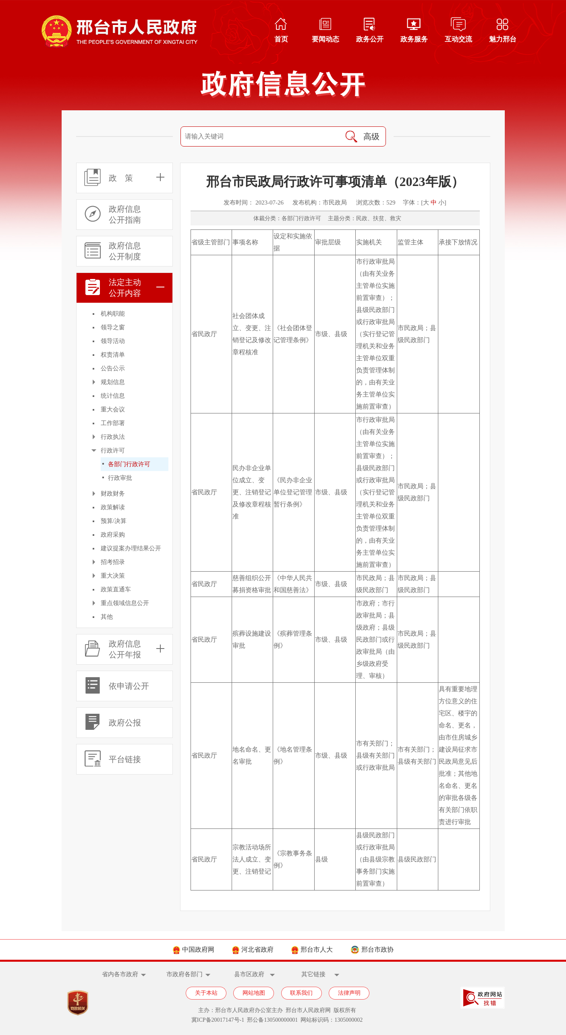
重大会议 (113, 409)
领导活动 (113, 341)
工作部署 (113, 423)
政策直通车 (116, 589)
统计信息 (113, 396)
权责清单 (113, 354)
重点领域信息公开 (125, 603)
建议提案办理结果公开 (131, 548)
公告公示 (113, 368)
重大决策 (113, 575)
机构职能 (113, 313)
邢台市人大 (312, 949)
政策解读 (113, 507)
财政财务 (113, 493)
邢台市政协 (372, 949)
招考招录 (113, 562)
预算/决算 (113, 521)
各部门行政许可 (129, 464)
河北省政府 (253, 949)
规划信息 (113, 382)
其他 (107, 617)
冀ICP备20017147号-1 (217, 1020)
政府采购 (113, 534)
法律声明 (349, 993)
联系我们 (301, 993)
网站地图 (254, 993)
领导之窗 (113, 327)
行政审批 (120, 478)
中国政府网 (193, 949)
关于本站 (206, 993)
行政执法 (113, 437)
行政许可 (113, 450)
